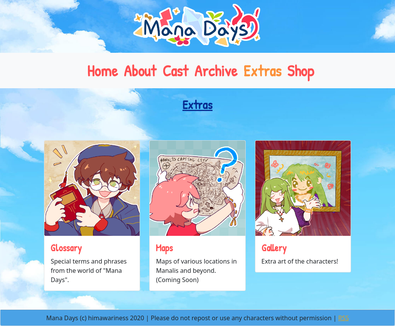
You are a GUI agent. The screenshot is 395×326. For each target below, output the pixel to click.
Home (102, 70)
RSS (343, 318)
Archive (215, 70)
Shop (300, 70)
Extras (262, 70)
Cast (175, 70)
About (140, 70)
